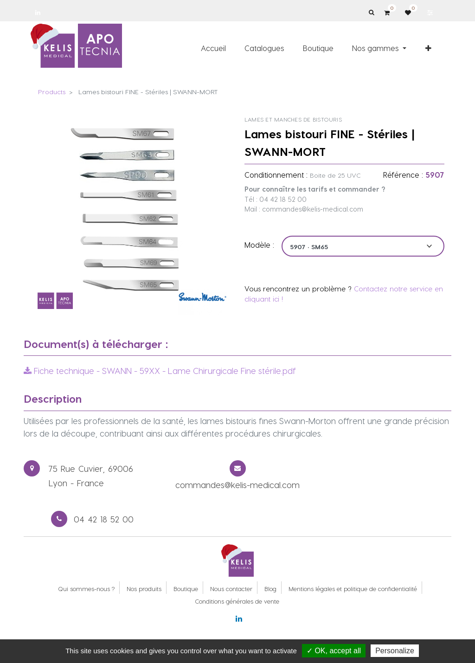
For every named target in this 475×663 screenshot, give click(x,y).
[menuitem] (213, 48)
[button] (428, 48)
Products (51, 92)
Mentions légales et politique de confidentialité (353, 588)
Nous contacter (231, 588)
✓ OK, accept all (334, 651)
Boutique (185, 588)
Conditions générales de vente (237, 601)
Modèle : (259, 244)
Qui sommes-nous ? (86, 588)
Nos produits (144, 588)
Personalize (394, 651)
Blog (270, 588)
